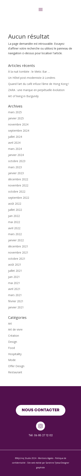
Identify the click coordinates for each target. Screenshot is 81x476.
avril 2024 (14, 142)
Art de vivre (15, 329)
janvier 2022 (16, 240)
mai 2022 (14, 222)
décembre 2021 (18, 246)
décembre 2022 (18, 179)
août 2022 (14, 203)
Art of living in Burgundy (23, 96)
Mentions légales (45, 458)
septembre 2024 (18, 130)
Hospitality (15, 354)
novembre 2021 (18, 252)
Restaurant (15, 372)
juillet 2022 (15, 210)
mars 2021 (15, 295)
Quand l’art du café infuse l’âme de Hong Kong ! (38, 84)
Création (13, 335)
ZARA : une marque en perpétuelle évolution (36, 90)
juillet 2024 (15, 137)
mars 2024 (15, 149)
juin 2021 (14, 277)
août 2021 (14, 264)
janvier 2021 (16, 307)
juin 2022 (14, 216)
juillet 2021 (15, 271)
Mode (12, 360)
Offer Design (16, 366)
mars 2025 (15, 112)
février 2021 (15, 301)
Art (10, 323)
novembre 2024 (18, 124)
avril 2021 (14, 289)
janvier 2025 (16, 118)
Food (11, 348)
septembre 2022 (18, 198)
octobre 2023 (16, 161)
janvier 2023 (16, 173)
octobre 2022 (16, 191)
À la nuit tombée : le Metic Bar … (29, 71)
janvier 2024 (16, 155)
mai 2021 (14, 283)
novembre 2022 (18, 185)
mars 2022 (15, 234)
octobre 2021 (16, 258)
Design (12, 342)
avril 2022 (14, 228)
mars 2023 (15, 167)
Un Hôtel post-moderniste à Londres (31, 78)
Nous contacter (40, 410)
